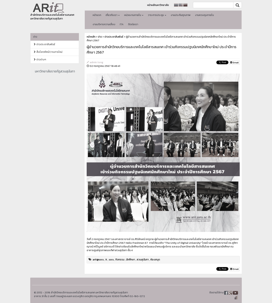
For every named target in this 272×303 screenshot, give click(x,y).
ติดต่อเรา (133, 24)
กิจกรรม (119, 260)
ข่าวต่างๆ (39, 59)
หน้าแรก (97, 15)
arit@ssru (98, 260)
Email (234, 62)
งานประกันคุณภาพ (181, 15)
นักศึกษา (130, 260)
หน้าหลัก (91, 37)
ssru (111, 260)
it (106, 260)
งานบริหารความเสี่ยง (104, 24)
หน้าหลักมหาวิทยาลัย (158, 5)
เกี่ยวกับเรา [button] (113, 15)
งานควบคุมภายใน (204, 15)
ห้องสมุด (155, 260)
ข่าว (35, 37)
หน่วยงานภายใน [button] (133, 15)
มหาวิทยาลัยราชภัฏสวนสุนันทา (55, 71)
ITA (122, 24)
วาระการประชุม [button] (157, 15)
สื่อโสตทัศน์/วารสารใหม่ (47, 52)
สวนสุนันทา (143, 260)
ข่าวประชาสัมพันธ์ (44, 44)
